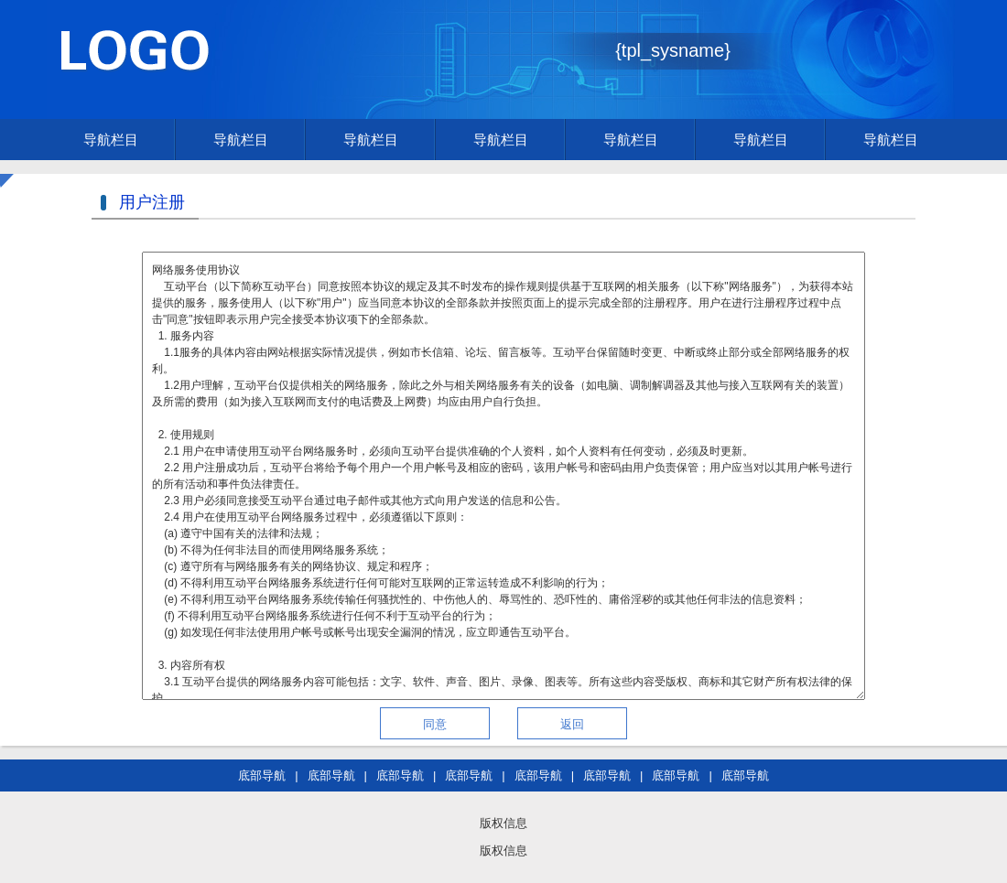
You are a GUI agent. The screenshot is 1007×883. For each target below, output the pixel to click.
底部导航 (262, 775)
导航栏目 (110, 139)
